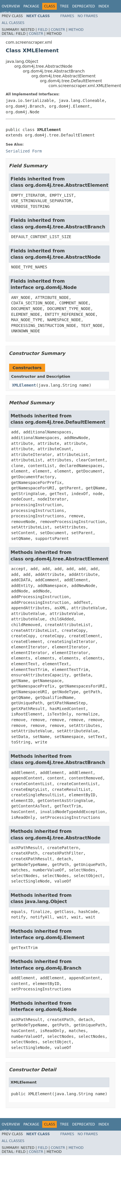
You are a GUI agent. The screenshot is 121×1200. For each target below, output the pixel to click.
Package (31, 6)
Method (76, 30)
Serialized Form (24, 151)
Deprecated (83, 6)
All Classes (13, 23)
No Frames (88, 16)
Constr (58, 30)
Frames (67, 16)
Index (103, 6)
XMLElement (24, 385)
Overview (11, 6)
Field (42, 30)
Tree (64, 6)
